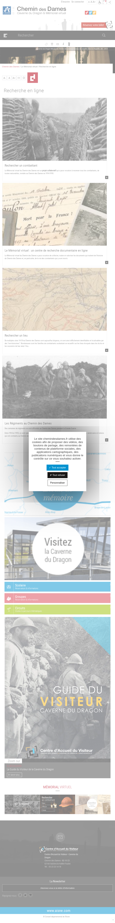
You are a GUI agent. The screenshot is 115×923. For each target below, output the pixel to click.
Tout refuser (57, 475)
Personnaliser (57, 482)
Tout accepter (57, 467)
